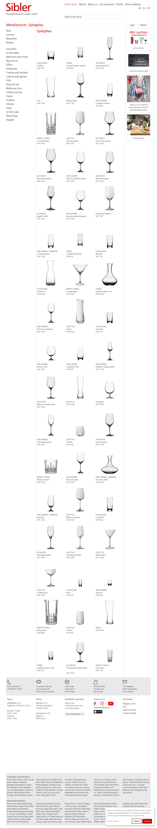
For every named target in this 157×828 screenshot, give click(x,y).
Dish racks (83, 785)
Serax (102, 811)
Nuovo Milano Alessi (15, 780)
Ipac (40, 822)
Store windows (133, 4)
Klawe (67, 804)
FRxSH (56, 806)
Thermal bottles (135, 782)
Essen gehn (53, 809)
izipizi (132, 804)
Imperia (48, 811)
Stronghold (56, 811)
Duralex (39, 804)
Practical (75, 785)
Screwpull (68, 809)
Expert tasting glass (103, 214)
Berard (25, 809)
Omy (86, 819)
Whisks (107, 780)
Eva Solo (57, 804)
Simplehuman (128, 806)
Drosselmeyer (47, 804)
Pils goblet (100, 402)
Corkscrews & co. (130, 785)
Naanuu (75, 819)
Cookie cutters (70, 790)
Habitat (10, 119)
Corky (78, 822)
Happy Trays (41, 814)
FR (148, 8)
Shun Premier (99, 785)
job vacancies (106, 4)
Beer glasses (20, 785)
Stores (82, 4)
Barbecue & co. (14, 88)
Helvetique (108, 806)
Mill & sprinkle (19, 793)
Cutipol (16, 819)
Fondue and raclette (17, 72)
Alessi (26, 806)
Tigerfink (126, 804)
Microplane (29, 817)
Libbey (45, 809)
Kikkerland (53, 819)
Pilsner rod (70, 402)
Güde (61, 809)
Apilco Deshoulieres (24, 804)
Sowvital (104, 819)
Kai (15, 817)
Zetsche (10, 819)
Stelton (96, 809)
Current (10, 34)
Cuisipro (10, 817)
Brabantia (17, 811)
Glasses (15, 782)
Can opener (127, 793)
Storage (52, 785)
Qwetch (114, 804)
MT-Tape (76, 817)
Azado (21, 806)
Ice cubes (141, 785)
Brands (10, 42)
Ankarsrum (98, 814)
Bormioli (39, 809)
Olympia (72, 822)
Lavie (79, 806)
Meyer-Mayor (77, 811)
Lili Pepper (86, 804)
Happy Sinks (41, 817)
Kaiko (60, 822)
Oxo (66, 822)
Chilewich (81, 814)
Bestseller (11, 38)
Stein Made (139, 804)
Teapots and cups (79, 782)
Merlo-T (86, 811)
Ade (145, 804)
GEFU (38, 811)
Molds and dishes (84, 790)
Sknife (102, 809)
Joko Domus (52, 822)
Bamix (23, 811)
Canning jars (70, 787)
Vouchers (11, 48)
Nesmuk (68, 819)
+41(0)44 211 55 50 (14, 689)
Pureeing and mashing (73, 795)
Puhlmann (77, 809)
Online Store (70, 4)
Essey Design (139, 806)
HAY (56, 814)
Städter (96, 822)
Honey (38, 780)
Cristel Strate (107, 795)
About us (93, 4)
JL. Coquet (11, 814)
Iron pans (97, 795)
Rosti (115, 806)
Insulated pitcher (56, 782)
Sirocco (97, 819)
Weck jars (79, 787)
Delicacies (11, 68)
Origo (26, 780)
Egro (51, 806)
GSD (42, 811)
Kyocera (20, 817)
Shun (107, 785)
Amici (20, 809)
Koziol (79, 804)
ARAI (31, 806)
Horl (48, 817)
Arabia (81, 819)
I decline (136, 821)
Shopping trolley (140, 790)
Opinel (89, 822)
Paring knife (114, 785)
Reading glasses (42, 785)
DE (139, 8)
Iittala (46, 819)
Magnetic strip (128, 790)
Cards (9, 96)
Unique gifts (45, 795)
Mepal (84, 806)
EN (144, 8)
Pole (38, 101)
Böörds (30, 811)
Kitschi (73, 804)
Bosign (10, 811)
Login (132, 25)
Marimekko (86, 809)
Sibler (102, 822)
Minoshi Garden (71, 814)
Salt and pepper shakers (23, 795)
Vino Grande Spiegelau (15, 790)
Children (10, 100)
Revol (96, 806)
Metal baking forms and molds (77, 793)
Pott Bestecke (105, 804)
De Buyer (25, 822)
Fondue (45, 790)
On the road (12, 111)
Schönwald (98, 817)
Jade (44, 822)
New (8, 30)
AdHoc (82, 817)
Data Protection (129, 710)
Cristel (30, 814)
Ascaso (68, 782)
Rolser (41, 819)
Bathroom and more (17, 56)
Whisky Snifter (71, 101)
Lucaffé (18, 822)
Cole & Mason (21, 814)
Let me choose (113, 821)
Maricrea (68, 811)
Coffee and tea (14, 92)
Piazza (96, 804)
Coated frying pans (110, 793)
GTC (124, 707)
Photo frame (143, 787)
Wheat (98, 628)
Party (9, 108)
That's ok (147, 821)
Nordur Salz (11, 804)
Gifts (8, 80)
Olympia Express (79, 780)
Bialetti (83, 822)
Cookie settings (129, 713)
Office (9, 64)
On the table (12, 52)
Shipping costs (129, 704)
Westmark (45, 806)
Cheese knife (99, 787)
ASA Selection (12, 806)
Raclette (52, 790)
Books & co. (12, 60)
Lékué (74, 806)
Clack (47, 782)
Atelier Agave (12, 809)
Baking (86, 787)
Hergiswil (50, 814)
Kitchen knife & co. (110, 782)
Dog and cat (12, 84)
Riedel (101, 806)
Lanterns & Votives (130, 787)
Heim (38, 806)
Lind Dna (68, 806)
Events (119, 4)
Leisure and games (16, 76)
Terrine (99, 793)
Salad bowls (46, 780)
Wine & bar (12, 115)
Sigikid (22, 819)
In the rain (145, 782)
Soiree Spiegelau (24, 787)
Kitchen (10, 104)
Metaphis (68, 817)
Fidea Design (55, 817)
